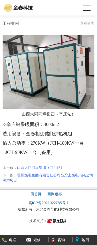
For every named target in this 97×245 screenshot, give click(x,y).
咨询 (61, 240)
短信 (37, 240)
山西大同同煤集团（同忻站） (40, 167)
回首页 (36, 194)
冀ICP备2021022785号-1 (48, 203)
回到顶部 (54, 194)
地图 (85, 240)
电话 (12, 240)
